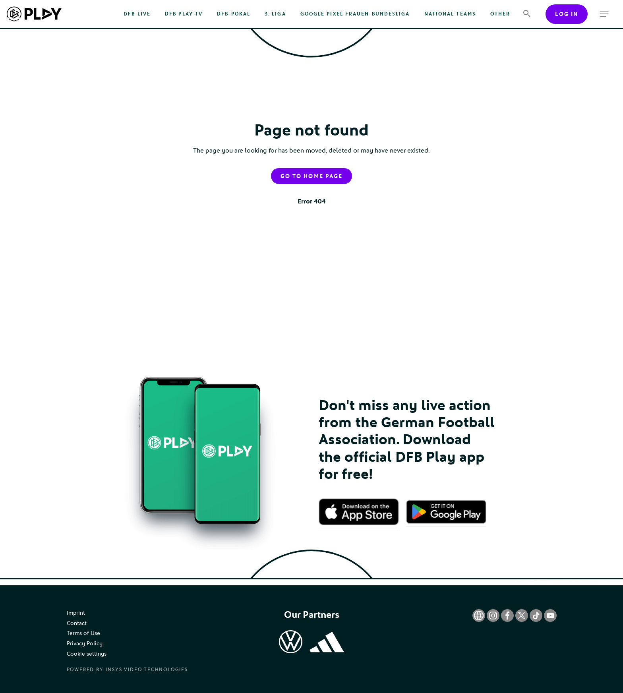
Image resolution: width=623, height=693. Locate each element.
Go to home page (311, 176)
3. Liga (275, 14)
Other (500, 14)
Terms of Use (83, 633)
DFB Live (137, 14)
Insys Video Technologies (147, 669)
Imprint (76, 613)
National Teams (450, 14)
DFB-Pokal (233, 14)
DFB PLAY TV (184, 14)
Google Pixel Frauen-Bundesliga (355, 14)
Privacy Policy (85, 643)
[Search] (526, 14)
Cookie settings (86, 653)
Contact (77, 623)
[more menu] (604, 14)
